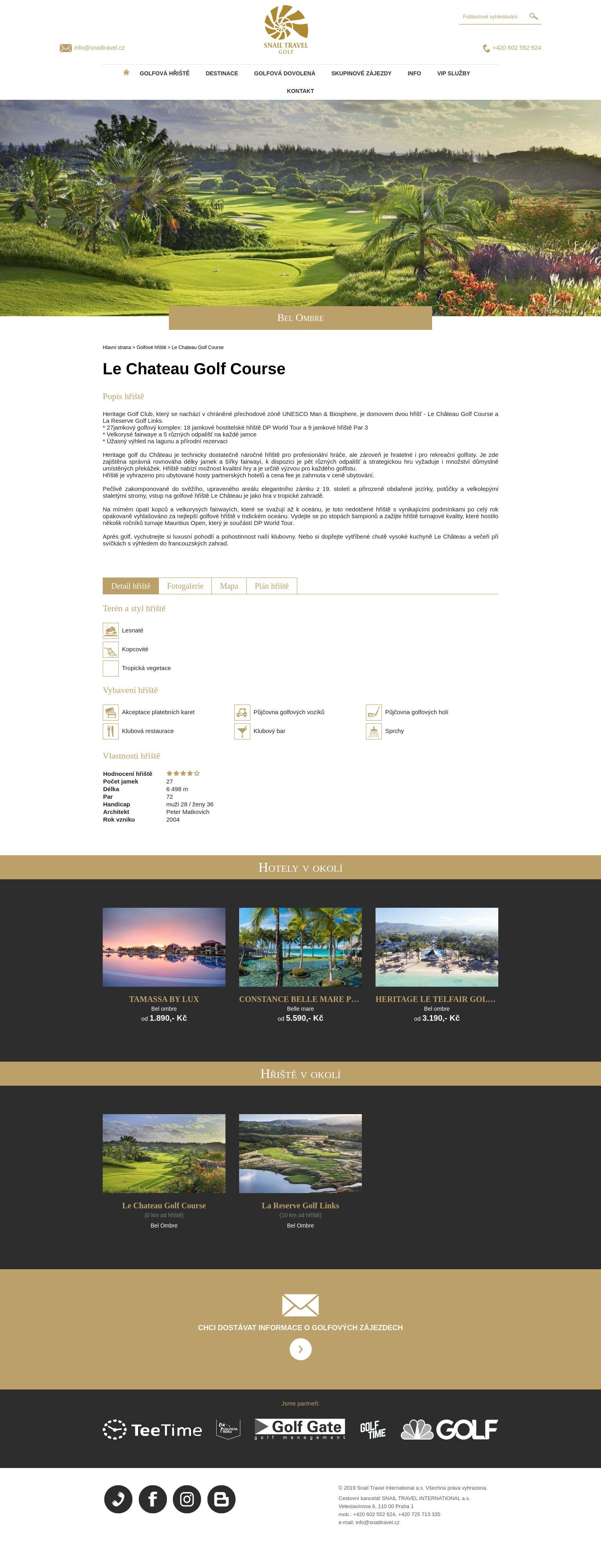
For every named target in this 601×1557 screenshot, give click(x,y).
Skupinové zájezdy (361, 73)
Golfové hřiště (151, 347)
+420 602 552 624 (517, 47)
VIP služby (453, 73)
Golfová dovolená (284, 73)
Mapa (229, 586)
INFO (414, 73)
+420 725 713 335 (419, 1514)
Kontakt (300, 91)
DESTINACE (222, 73)
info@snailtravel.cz (99, 47)
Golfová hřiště (164, 73)
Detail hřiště (130, 586)
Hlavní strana (117, 347)
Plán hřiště (272, 586)
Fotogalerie (185, 586)
